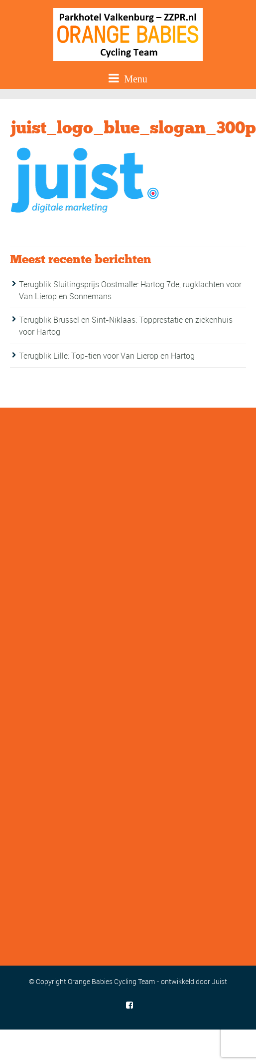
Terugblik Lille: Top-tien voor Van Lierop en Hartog (107, 355)
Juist (219, 981)
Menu (128, 78)
